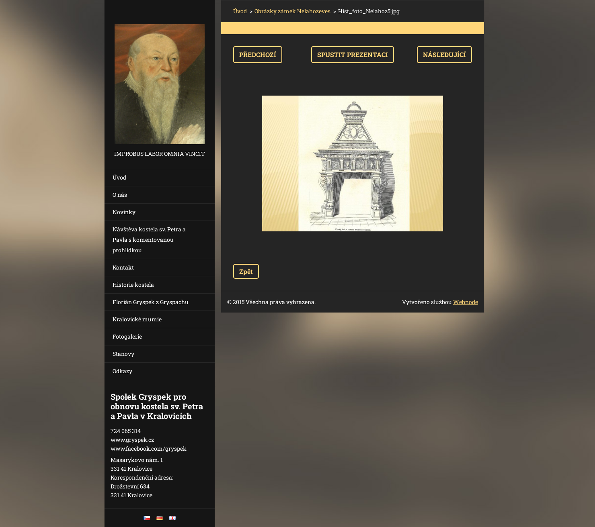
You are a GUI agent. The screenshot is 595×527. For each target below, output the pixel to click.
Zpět (246, 271)
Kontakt (123, 267)
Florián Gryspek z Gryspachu (151, 302)
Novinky (124, 212)
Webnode (465, 302)
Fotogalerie (127, 336)
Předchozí (257, 54)
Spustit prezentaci (352, 54)
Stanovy (123, 353)
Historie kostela (133, 284)
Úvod (119, 177)
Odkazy (122, 371)
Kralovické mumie (137, 319)
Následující (444, 54)
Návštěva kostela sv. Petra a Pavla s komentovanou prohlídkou (149, 239)
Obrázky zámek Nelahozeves (292, 11)
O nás (120, 194)
